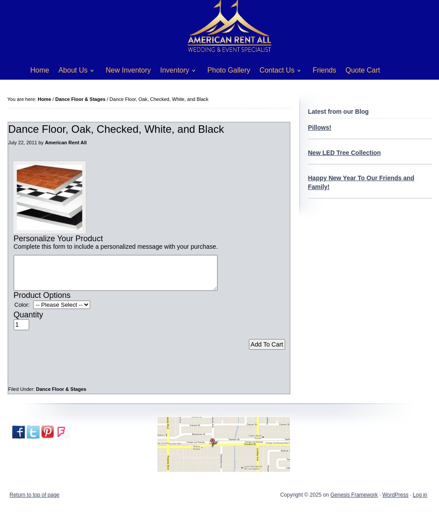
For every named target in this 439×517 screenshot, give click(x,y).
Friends (324, 70)
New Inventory (128, 70)
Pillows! (320, 127)
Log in (420, 501)
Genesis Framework (354, 501)
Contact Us (276, 71)
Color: (22, 311)
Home (40, 70)
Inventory (174, 71)
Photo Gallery (228, 70)
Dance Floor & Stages (61, 395)
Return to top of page (35, 501)
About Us (72, 71)
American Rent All (66, 142)
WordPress (395, 501)
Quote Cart (363, 70)
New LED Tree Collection (344, 152)
